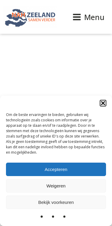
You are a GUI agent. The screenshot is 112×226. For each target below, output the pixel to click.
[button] (103, 103)
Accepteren (56, 169)
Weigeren (56, 185)
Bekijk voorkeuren (56, 202)
